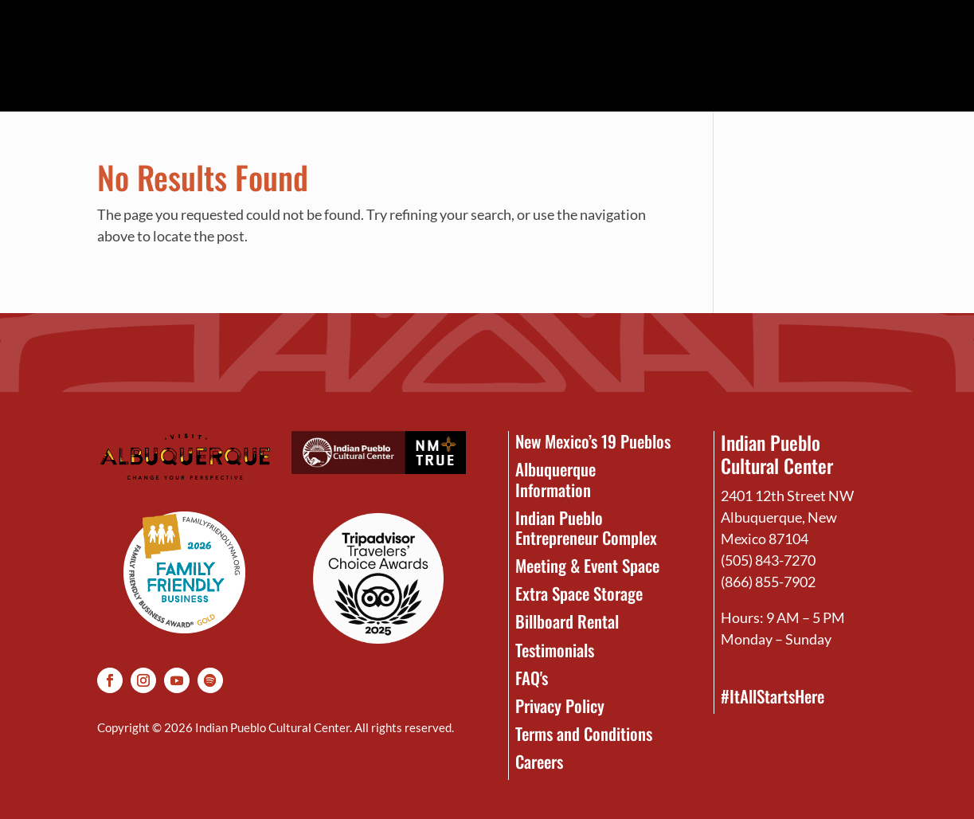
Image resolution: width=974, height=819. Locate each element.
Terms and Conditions (583, 733)
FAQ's (531, 677)
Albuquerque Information (555, 479)
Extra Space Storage (579, 593)
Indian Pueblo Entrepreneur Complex (586, 527)
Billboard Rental (567, 621)
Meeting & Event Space (587, 565)
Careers (539, 761)
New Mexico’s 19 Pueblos (593, 441)
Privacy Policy (559, 705)
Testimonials (554, 649)
